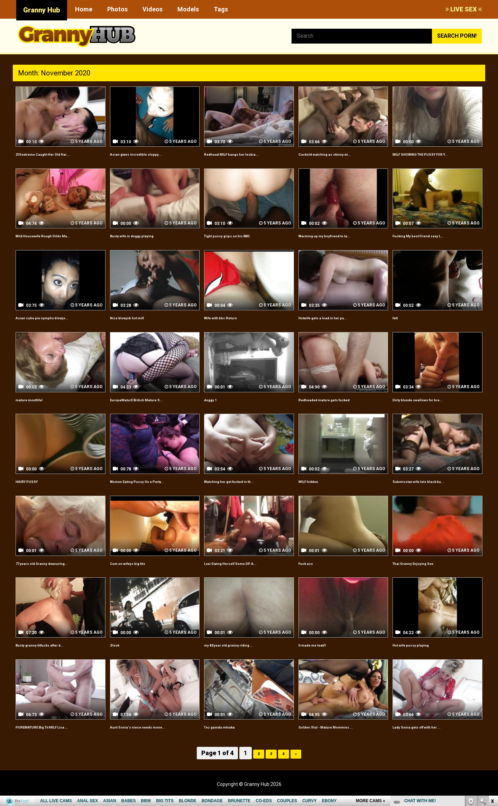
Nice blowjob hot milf (137, 325)
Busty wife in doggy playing (145, 243)
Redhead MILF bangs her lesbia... (246, 153)
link (492, 698)
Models (188, 9)
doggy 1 (214, 407)
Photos (117, 9)
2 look (118, 652)
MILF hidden (314, 489)
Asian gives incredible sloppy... (150, 153)
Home (83, 9)
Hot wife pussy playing (422, 652)
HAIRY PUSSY (33, 489)
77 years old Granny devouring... (57, 570)
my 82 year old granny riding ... (243, 652)
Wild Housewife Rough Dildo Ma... (59, 243)
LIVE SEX (463, 9)
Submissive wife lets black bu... (433, 489)
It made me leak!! (320, 652)
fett (398, 325)
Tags (221, 9)
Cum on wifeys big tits (139, 570)
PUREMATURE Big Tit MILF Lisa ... (59, 734)
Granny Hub (41, 10)
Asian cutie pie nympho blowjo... (57, 325)
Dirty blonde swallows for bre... (433, 407)
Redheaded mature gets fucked (339, 407)
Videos (152, 9)
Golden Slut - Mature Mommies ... (341, 734)
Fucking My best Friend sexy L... (434, 243)
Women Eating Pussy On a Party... (153, 489)
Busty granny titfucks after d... (55, 652)
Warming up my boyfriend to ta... (340, 243)
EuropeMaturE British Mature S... (152, 407)
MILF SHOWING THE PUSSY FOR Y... (434, 157)
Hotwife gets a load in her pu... (338, 325)
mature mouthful (37, 407)
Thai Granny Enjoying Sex (425, 570)
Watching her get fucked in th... (244, 489)
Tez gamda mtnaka (229, 734)
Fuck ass (310, 570)
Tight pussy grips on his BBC (241, 243)
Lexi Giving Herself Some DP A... (246, 570)
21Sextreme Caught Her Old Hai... (59, 153)
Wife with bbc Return (231, 325)
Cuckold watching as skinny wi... (339, 153)
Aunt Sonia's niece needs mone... (153, 734)
